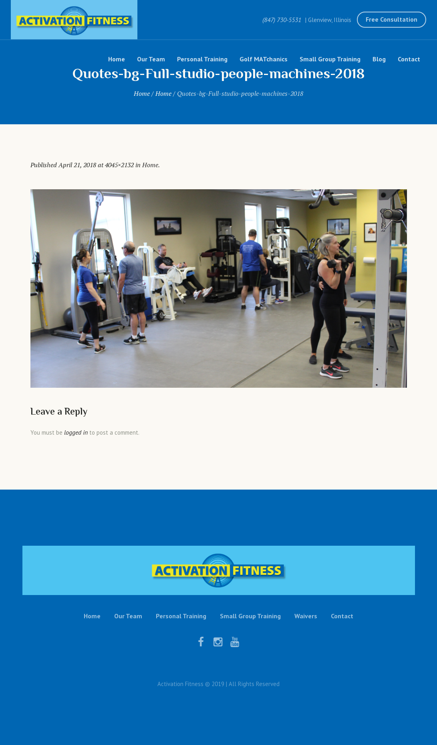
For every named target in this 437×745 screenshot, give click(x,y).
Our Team (128, 616)
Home (142, 93)
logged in (76, 432)
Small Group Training (250, 616)
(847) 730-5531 (281, 20)
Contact (342, 616)
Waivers (305, 616)
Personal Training (181, 616)
